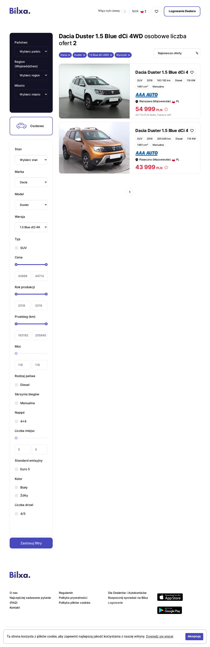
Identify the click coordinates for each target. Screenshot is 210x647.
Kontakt (15, 607)
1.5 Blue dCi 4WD (100, 54)
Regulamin (66, 592)
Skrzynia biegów (27, 394)
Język (139, 11)
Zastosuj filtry (31, 543)
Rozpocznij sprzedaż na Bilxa (128, 597)
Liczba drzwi (24, 505)
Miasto (20, 85)
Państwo (21, 42)
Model (19, 194)
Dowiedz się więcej (159, 636)
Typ (17, 239)
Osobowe (30, 126)
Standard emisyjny (29, 460)
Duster (79, 54)
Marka (19, 172)
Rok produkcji (25, 287)
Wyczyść (123, 54)
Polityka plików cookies (74, 602)
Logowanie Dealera (182, 11)
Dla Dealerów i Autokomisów (127, 592)
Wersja (20, 217)
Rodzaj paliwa (25, 376)
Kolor (18, 479)
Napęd (19, 412)
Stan (18, 149)
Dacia (65, 54)
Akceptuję (194, 636)
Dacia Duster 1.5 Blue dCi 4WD (165, 72)
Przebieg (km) (25, 317)
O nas (14, 592)
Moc (18, 346)
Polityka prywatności (73, 597)
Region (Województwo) (26, 64)
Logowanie (115, 602)
